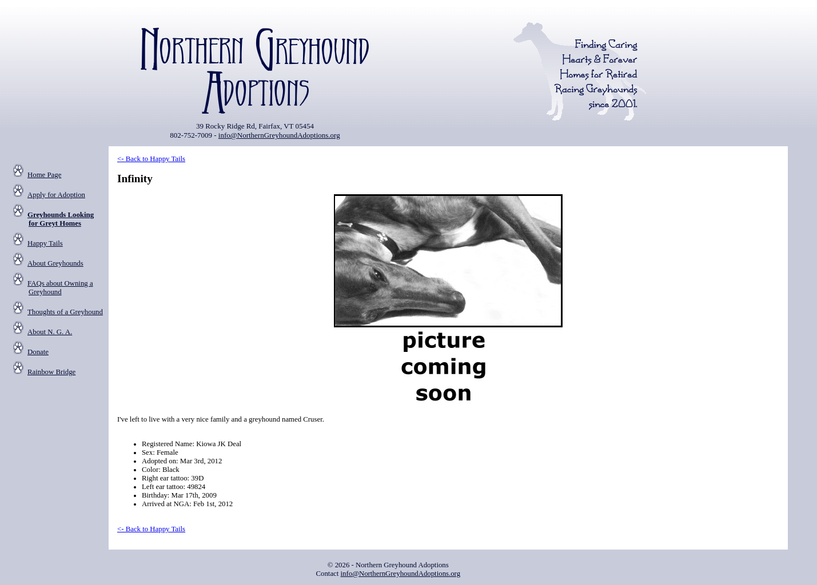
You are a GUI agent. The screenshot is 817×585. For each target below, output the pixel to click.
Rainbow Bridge (51, 372)
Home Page (44, 175)
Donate (38, 352)
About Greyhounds (55, 263)
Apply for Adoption (56, 195)
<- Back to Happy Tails (151, 159)
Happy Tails (45, 243)
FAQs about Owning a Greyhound (60, 287)
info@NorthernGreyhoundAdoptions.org (279, 135)
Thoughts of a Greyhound (65, 312)
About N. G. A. (49, 332)
